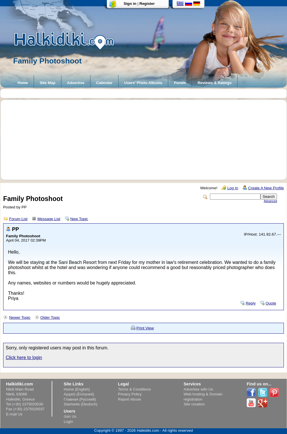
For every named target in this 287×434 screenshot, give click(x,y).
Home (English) (77, 389)
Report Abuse (129, 399)
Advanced (270, 201)
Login (68, 421)
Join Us (70, 416)
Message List (48, 219)
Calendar (104, 83)
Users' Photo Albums (143, 83)
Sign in (130, 3)
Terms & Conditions (134, 389)
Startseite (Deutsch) (80, 404)
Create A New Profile (266, 188)
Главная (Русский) (80, 399)
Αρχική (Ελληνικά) (79, 394)
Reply (251, 303)
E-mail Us (14, 414)
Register (146, 3)
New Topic (79, 219)
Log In (232, 188)
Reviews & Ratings (215, 83)
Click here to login (24, 357)
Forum (180, 83)
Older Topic (50, 317)
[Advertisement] (146, 140)
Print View (145, 328)
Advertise (76, 83)
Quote (271, 303)
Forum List (18, 219)
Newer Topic (20, 317)
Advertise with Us (198, 389)
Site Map (47, 83)
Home (22, 83)
